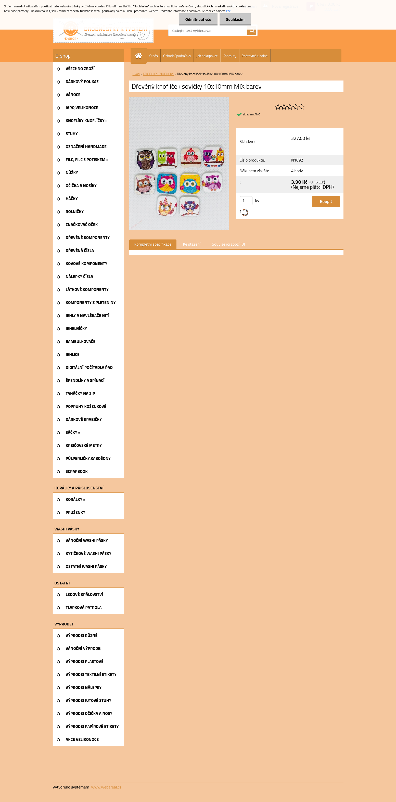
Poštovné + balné (255, 55)
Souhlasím (235, 19)
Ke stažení (191, 244)
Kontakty (229, 55)
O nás (153, 55)
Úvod (136, 73)
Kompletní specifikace (153, 244)
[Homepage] (141, 55)
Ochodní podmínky (177, 55)
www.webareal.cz (106, 787)
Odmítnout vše (198, 19)
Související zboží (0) (228, 244)
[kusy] (246, 200)
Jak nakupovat (207, 55)
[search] (251, 30)
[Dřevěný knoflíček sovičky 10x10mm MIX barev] (179, 99)
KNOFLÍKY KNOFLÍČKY (158, 73)
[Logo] (103, 30)
